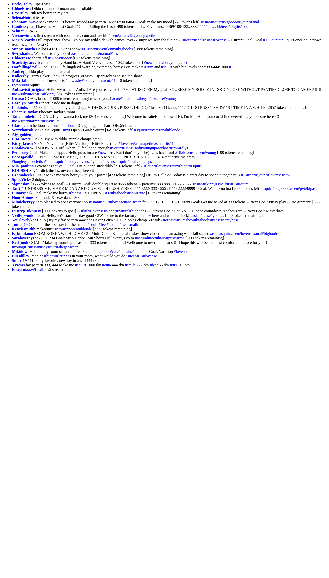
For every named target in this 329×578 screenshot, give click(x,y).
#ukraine (126, 251)
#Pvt (66, 130)
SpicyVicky (21, 179)
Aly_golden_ (22, 134)
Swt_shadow (22, 53)
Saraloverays (23, 238)
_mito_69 (20, 224)
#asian (206, 22)
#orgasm (170, 220)
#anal (254, 22)
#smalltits (128, 98)
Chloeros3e (21, 58)
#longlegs (19, 161)
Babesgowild (22, 157)
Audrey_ (19, 71)
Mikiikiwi (20, 251)
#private (151, 130)
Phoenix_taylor (25, 112)
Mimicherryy (23, 202)
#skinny (110, 49)
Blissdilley (20, 256)
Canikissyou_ (23, 26)
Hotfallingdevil (24, 67)
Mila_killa (20, 80)
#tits (173, 265)
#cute (107, 80)
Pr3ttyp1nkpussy (26, 211)
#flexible (40, 269)
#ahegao (143, 98)
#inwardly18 (180, 148)
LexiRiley (20, 13)
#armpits (36, 121)
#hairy (161, 238)
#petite (150, 35)
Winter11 (20, 31)
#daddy (70, 161)
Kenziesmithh (23, 229)
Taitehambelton (25, 116)
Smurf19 (19, 260)
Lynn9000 (20, 85)
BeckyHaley (22, 4)
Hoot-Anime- (23, 197)
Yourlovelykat (24, 220)
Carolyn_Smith (25, 103)
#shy (100, 49)
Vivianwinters (24, 35)
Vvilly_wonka (23, 215)
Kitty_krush (22, 143)
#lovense (220, 40)
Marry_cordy (23, 40)
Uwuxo (18, 98)
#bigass (311, 188)
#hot (164, 62)
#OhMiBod (131, 148)
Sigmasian (20, 184)
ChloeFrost (21, 8)
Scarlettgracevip (26, 62)
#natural (104, 53)
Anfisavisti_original (28, 89)
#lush (85, 211)
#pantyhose (161, 148)
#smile (130, 265)
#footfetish (36, 161)
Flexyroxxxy (22, 269)
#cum (148, 67)
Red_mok (20, 242)
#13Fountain (273, 40)
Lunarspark (22, 193)
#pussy (171, 238)
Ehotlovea (20, 148)
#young (244, 22)
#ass (114, 53)
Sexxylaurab (22, 130)
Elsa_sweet (21, 139)
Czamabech (22, 175)
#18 (217, 26)
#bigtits (235, 26)
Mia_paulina (23, 166)
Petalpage (20, 152)
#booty (66, 58)
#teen (224, 26)
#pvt (301, 188)
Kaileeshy (20, 76)
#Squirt (116, 148)
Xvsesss (18, 265)
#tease (206, 215)
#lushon (68, 125)
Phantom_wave (25, 22)
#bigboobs (230, 22)
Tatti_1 (18, 188)
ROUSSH (20, 170)
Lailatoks (20, 107)
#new (210, 26)
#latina (149, 166)
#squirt (216, 22)
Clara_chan (22, 125)
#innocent (71, 229)
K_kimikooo (22, 233)
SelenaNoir (21, 17)
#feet (103, 224)
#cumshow (185, 220)
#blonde (173, 130)
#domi (284, 233)
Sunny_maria (23, 49)
